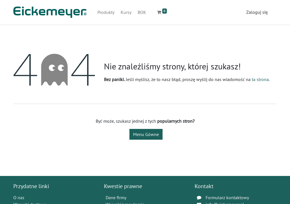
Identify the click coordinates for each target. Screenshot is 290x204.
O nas (18, 197)
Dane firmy (116, 197)
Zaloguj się (257, 12)
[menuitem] (106, 12)
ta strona (260, 79)
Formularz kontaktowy (227, 197)
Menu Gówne (146, 134)
